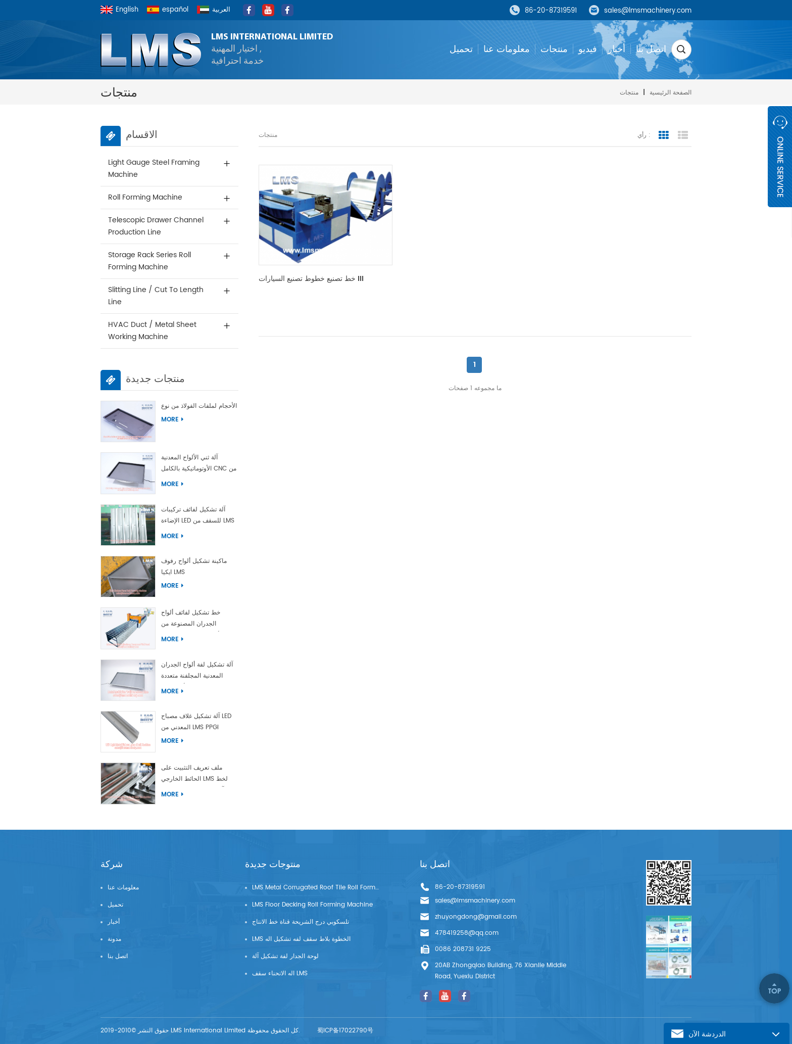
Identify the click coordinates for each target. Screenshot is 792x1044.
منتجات (554, 49)
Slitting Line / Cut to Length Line (156, 296)
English (119, 10)
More (172, 419)
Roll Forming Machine (145, 197)
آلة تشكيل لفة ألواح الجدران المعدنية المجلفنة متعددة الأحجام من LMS (197, 672)
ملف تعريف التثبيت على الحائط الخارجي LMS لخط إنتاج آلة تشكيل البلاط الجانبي (199, 775)
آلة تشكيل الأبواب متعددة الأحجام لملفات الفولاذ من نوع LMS (199, 406)
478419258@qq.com (467, 933)
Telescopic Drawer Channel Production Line (156, 226)
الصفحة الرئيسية (670, 93)
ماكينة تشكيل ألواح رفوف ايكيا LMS (194, 566)
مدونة (114, 939)
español (167, 10)
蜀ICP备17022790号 (345, 1030)
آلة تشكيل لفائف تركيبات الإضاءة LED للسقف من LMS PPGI (197, 517)
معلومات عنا (506, 49)
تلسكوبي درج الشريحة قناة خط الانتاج (300, 922)
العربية (213, 10)
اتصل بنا (651, 49)
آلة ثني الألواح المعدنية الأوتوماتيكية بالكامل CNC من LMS (198, 465)
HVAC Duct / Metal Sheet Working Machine (152, 331)
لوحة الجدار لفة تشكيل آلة (285, 956)
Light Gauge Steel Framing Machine (154, 168)
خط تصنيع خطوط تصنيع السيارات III (311, 278)
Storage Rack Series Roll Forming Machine (149, 261)
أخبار (616, 49)
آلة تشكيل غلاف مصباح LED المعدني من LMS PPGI (196, 721)
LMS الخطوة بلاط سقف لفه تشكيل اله (301, 939)
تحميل (461, 49)
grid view (663, 135)
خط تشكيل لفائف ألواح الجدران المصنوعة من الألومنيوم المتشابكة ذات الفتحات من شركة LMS (192, 620)
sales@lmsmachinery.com (647, 11)
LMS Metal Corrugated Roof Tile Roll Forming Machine (315, 887)
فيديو (587, 49)
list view (682, 135)
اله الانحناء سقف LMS (280, 973)
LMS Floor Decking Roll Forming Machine (312, 905)
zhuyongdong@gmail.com (476, 917)
